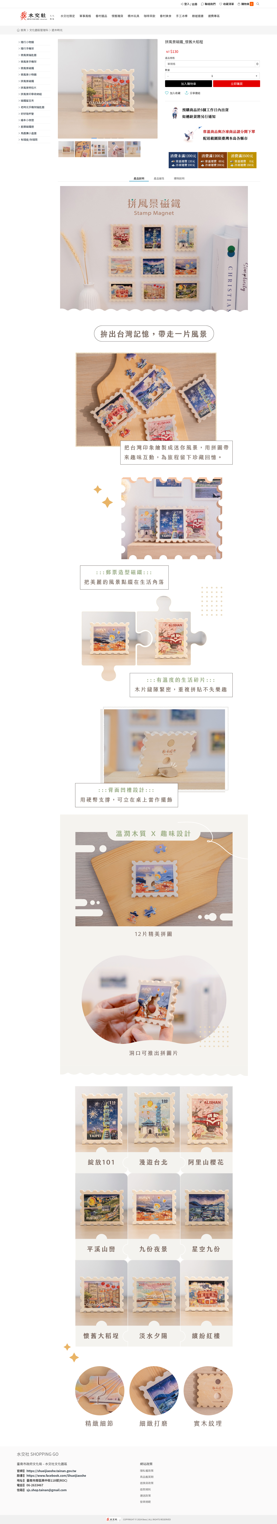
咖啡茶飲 (149, 16)
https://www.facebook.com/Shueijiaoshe (56, 1475)
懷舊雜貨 (117, 16)
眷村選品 (101, 16)
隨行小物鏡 (27, 42)
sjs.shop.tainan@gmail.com (46, 1490)
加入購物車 (188, 83)
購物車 (247, 4)
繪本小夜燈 (27, 120)
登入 (187, 4)
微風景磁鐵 (27, 68)
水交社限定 (67, 16)
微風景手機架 (29, 61)
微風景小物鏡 (29, 74)
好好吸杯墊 (27, 114)
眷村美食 (165, 16)
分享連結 (195, 93)
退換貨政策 (147, 1483)
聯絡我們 (210, 4)
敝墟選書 (198, 16)
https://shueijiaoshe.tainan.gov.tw (51, 1470)
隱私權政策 (147, 1470)
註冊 (194, 4)
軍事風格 (85, 16)
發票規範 (145, 1502)
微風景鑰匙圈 (29, 55)
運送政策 (145, 1495)
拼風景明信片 (29, 87)
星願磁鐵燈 (27, 126)
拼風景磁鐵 (27, 81)
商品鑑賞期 (147, 1477)
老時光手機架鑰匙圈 (33, 107)
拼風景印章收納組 (31, 94)
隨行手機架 (27, 48)
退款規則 (145, 1489)
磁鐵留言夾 (27, 100)
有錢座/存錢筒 (29, 139)
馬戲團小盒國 (29, 133)
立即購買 (237, 83)
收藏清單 (228, 4)
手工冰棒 (182, 16)
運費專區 (214, 16)
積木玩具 (133, 16)
